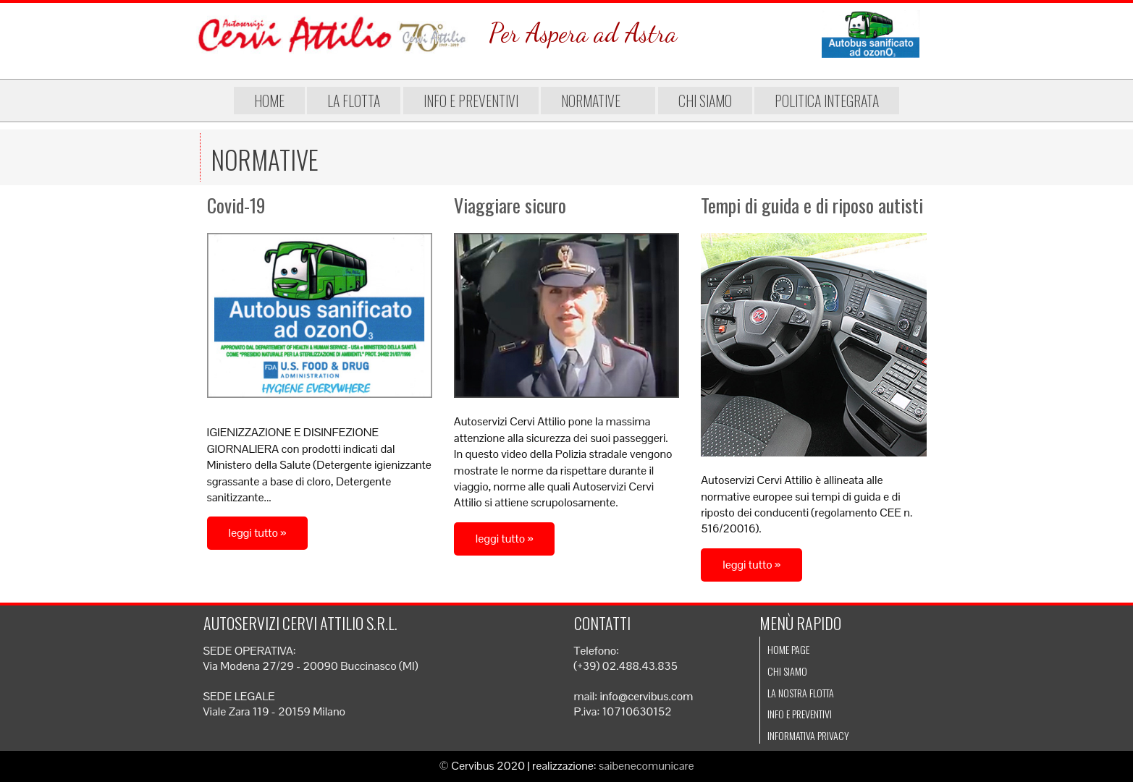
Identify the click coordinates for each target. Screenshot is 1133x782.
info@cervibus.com (646, 696)
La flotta (353, 100)
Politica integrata (827, 100)
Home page (788, 649)
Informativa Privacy (808, 735)
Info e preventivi (471, 100)
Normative (598, 100)
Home (269, 100)
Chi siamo (705, 100)
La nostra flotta (800, 692)
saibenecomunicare (646, 765)
